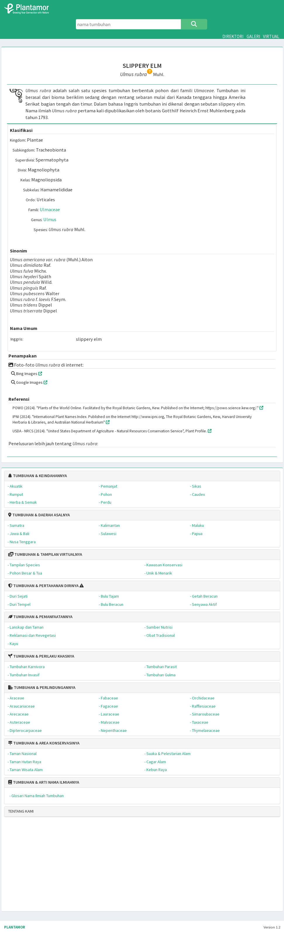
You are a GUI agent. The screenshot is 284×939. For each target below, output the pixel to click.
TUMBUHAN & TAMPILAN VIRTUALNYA (45, 554)
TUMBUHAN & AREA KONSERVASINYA (43, 743)
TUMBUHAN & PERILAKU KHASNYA (41, 656)
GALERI (253, 36)
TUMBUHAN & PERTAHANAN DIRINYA (43, 585)
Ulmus (49, 219)
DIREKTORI (232, 36)
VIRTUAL (271, 36)
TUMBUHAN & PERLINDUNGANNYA (41, 687)
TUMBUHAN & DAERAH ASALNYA (39, 514)
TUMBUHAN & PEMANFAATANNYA (40, 616)
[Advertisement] (140, 866)
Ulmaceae (50, 209)
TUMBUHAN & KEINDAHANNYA (37, 475)
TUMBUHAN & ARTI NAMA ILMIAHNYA (43, 782)
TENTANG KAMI (21, 811)
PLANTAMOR (14, 927)
